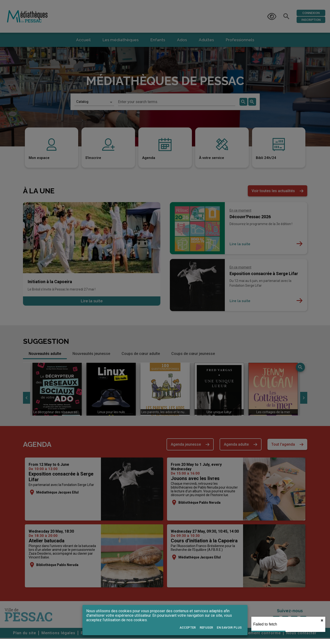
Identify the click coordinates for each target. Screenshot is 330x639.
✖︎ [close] (322, 620)
